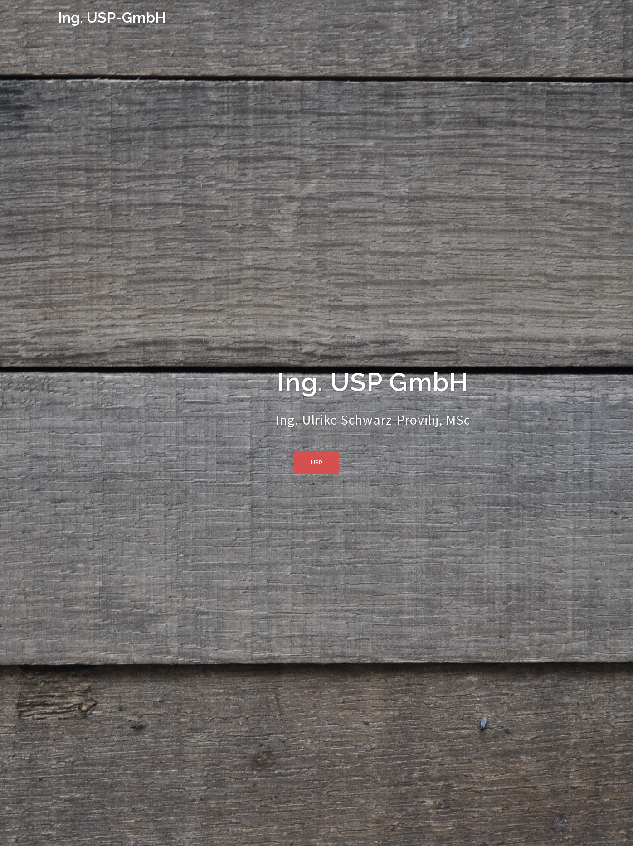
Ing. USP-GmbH (112, 17)
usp (316, 462)
